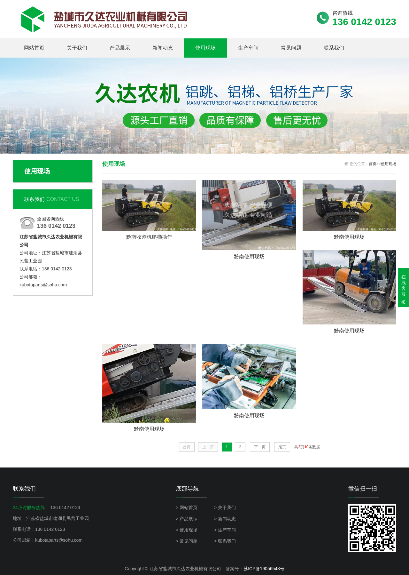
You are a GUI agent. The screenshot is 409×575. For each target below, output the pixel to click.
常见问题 (291, 48)
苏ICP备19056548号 (263, 568)
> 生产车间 (225, 529)
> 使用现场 (186, 529)
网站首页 (34, 48)
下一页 (260, 447)
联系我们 (334, 48)
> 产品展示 (186, 518)
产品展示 (120, 48)
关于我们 (77, 48)
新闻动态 (162, 48)
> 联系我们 (225, 541)
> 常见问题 (186, 541)
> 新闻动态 (225, 518)
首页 (372, 164)
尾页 (282, 447)
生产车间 (248, 48)
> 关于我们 (225, 507)
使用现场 (205, 48)
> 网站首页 (186, 507)
